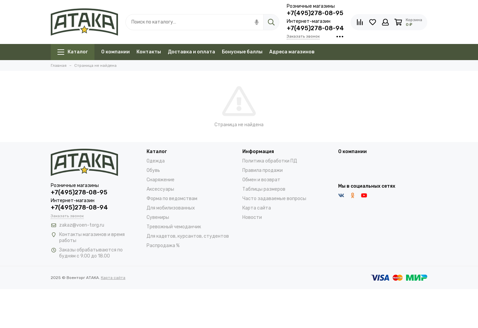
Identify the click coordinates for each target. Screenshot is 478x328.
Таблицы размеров (263, 189)
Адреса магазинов (292, 52)
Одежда (156, 161)
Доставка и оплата (191, 52)
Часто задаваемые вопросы (274, 198)
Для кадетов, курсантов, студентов (188, 236)
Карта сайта (256, 208)
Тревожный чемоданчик (174, 227)
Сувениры (158, 217)
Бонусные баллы (242, 52)
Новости (252, 217)
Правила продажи (262, 170)
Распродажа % (163, 245)
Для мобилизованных (171, 208)
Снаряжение (160, 180)
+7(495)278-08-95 (315, 13)
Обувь (153, 170)
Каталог (72, 52)
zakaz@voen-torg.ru (81, 225)
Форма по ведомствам (172, 198)
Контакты (148, 52)
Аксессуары (160, 189)
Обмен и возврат (261, 180)
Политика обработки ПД (269, 161)
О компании (115, 52)
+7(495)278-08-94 (315, 28)
